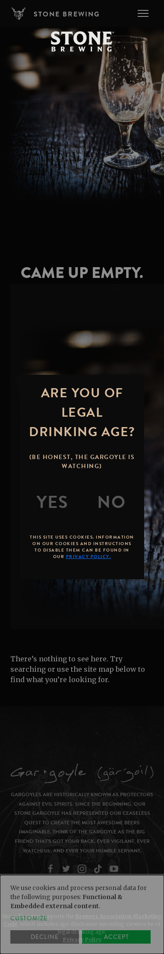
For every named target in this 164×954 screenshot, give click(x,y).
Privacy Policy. (88, 556)
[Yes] (52, 502)
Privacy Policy (82, 939)
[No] (111, 502)
